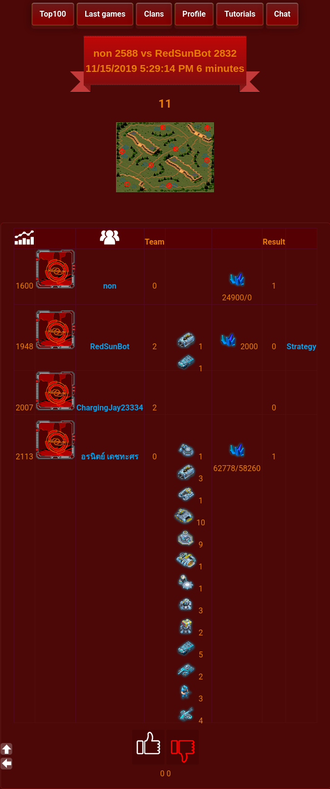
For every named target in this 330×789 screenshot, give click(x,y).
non (110, 286)
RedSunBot (109, 346)
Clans (154, 14)
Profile (194, 14)
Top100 (53, 14)
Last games (105, 14)
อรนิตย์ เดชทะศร (110, 456)
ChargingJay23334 (109, 407)
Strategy (301, 346)
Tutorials (240, 14)
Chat (282, 14)
